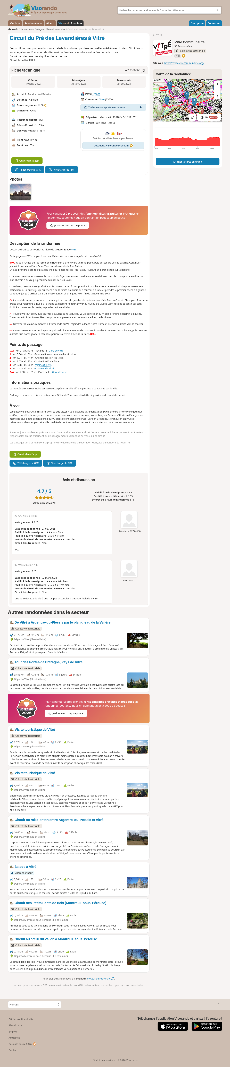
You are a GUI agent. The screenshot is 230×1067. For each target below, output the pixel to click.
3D (209, 117)
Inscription (197, 23)
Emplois (13, 1031)
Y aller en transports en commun (113, 107)
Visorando (13, 29)
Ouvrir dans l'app (27, 160)
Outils (15, 23)
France (96, 93)
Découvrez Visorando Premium (113, 145)
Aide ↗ (50, 23)
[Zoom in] (217, 84)
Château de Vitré (44, 368)
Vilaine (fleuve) (43, 364)
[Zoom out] (217, 90)
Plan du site (15, 1025)
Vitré (101, 99)
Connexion (214, 23)
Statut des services (103, 1060)
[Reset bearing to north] (217, 96)
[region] (187, 100)
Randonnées (33, 23)
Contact (13, 1050)
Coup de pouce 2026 (23, 1044)
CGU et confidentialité (21, 1019)
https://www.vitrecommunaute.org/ (184, 63)
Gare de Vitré (56, 350)
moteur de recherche (100, 978)
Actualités (14, 1037)
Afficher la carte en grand (187, 161)
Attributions (159, 119)
